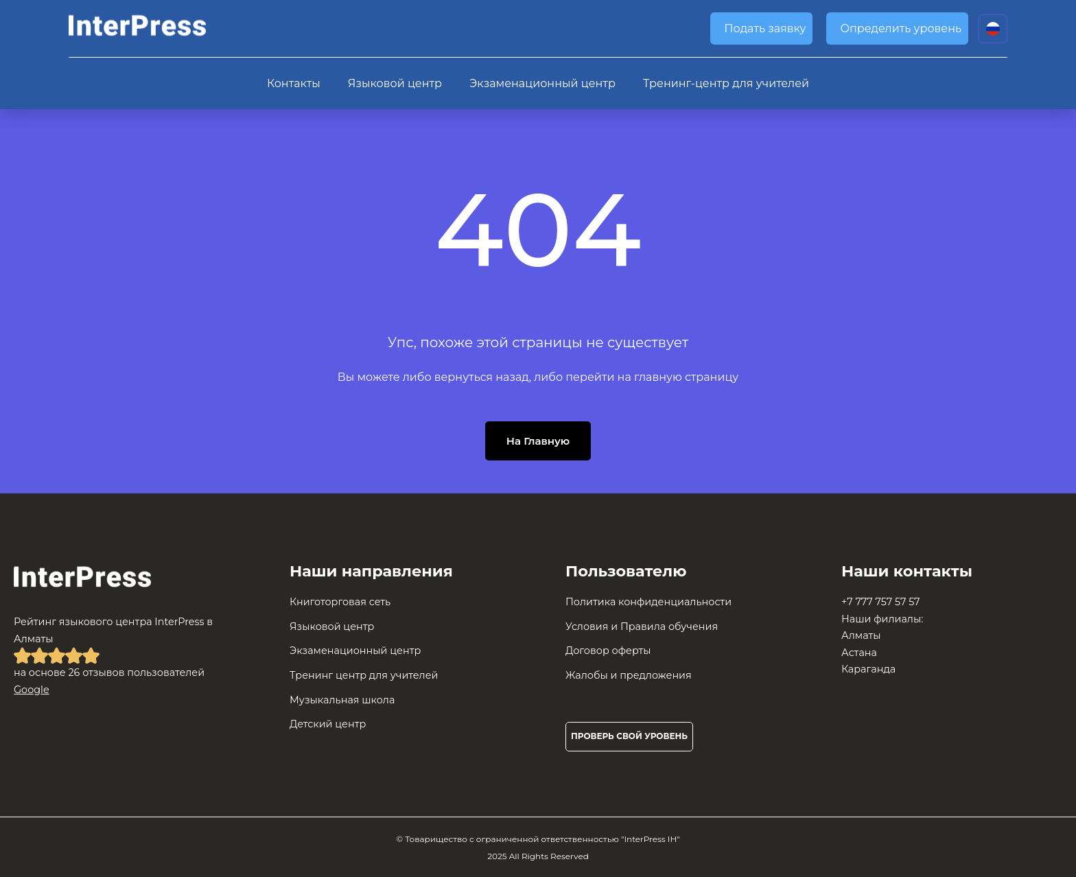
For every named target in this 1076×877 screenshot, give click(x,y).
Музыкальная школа (342, 700)
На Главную (538, 440)
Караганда (868, 669)
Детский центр (328, 724)
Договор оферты (608, 650)
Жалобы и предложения (628, 675)
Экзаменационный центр (542, 83)
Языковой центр (395, 83)
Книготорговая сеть (340, 602)
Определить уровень (900, 28)
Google (31, 689)
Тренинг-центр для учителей (726, 83)
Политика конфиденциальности (648, 602)
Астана (859, 652)
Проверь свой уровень (629, 736)
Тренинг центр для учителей (364, 675)
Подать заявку (765, 28)
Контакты (293, 83)
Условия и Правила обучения (641, 626)
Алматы (861, 635)
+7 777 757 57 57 (880, 602)
